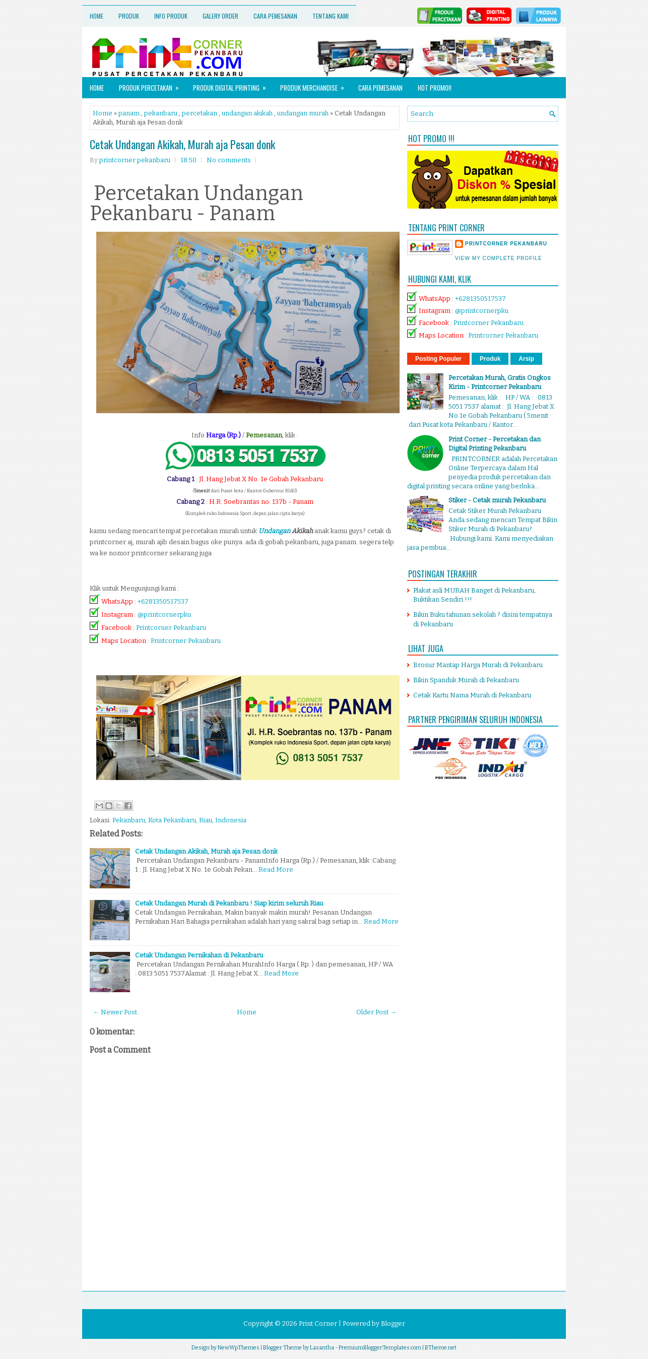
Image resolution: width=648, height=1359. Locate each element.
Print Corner (318, 1323)
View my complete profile (498, 258)
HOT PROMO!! (434, 88)
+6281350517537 (163, 601)
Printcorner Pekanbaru (171, 627)
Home (96, 16)
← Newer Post (115, 1012)
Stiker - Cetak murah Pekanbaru (497, 500)
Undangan (274, 531)
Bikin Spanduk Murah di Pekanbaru (466, 680)
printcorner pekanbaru (506, 243)
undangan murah (303, 113)
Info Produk (170, 16)
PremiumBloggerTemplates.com (380, 1347)
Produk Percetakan (152, 85)
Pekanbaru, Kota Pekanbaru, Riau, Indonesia (179, 820)
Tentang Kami (330, 16)
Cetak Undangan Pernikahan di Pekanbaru (199, 955)
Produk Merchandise (315, 85)
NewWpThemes (239, 1347)
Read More (275, 869)
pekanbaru (160, 113)
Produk (128, 16)
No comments (229, 160)
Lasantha (322, 1347)
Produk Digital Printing (233, 85)
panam (129, 113)
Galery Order (220, 16)
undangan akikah (247, 113)
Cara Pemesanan (275, 16)
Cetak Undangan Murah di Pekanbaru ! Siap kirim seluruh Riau (229, 903)
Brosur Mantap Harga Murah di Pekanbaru (478, 665)
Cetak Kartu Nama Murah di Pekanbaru (472, 695)
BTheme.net (441, 1347)
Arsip (526, 358)
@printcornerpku (164, 614)
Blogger (393, 1323)
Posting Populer (438, 358)
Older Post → (376, 1012)
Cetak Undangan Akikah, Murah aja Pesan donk (182, 144)
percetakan (199, 113)
